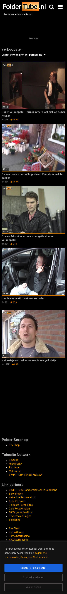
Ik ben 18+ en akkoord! (33, 567)
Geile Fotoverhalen (19, 508)
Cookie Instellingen (33, 577)
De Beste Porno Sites (21, 504)
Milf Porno (15, 471)
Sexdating (14, 519)
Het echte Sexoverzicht (22, 497)
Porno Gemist (16, 532)
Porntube (14, 467)
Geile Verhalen (17, 501)
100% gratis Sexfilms (21, 512)
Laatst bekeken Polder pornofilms (22, 54)
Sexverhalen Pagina (20, 516)
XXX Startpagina (18, 539)
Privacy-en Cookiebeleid (34, 557)
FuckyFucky (15, 463)
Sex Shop (14, 445)
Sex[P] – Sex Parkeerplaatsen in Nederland (33, 490)
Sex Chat (14, 528)
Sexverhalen (16, 493)
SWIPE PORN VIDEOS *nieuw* (25, 474)
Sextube (13, 460)
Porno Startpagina (19, 536)
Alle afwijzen (33, 587)
